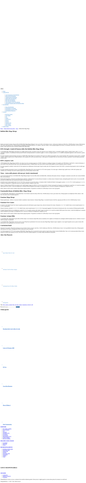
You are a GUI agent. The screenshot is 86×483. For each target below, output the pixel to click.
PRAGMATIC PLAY (7, 436)
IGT (6, 116)
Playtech (7, 121)
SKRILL (4, 455)
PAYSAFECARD (6, 453)
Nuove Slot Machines (9, 107)
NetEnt (6, 118)
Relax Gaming (8, 125)
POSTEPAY (5, 454)
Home (4, 91)
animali (10, 304)
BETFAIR (5, 443)
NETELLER (5, 451)
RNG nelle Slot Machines (10, 101)
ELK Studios (7, 115)
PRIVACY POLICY (7, 476)
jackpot (20, 304)
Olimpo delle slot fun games (9, 128)
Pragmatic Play (8, 122)
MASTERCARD (6, 450)
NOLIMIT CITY (6, 433)
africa (17, 128)
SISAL (4, 445)
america (7, 304)
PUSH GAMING (6, 437)
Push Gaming (8, 124)
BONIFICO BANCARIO (8, 449)
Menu (2, 88)
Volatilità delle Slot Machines (11, 97)
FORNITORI (3, 426)
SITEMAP (5, 477)
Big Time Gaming (8, 114)
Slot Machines (6, 104)
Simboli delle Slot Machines (10, 98)
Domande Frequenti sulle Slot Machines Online (14, 103)
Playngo (7, 120)
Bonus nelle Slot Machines (10, 96)
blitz (13, 304)
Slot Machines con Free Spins (11, 109)
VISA (4, 456)
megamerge (24, 304)
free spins (17, 304)
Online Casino (6, 126)
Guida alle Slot (6, 92)
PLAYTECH (5, 435)
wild (32, 304)
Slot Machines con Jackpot (10, 108)
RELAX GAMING (6, 438)
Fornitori (4, 111)
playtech (29, 304)
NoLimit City (8, 119)
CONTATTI (5, 475)
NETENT (5, 432)
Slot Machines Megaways (10, 110)
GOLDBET (5, 442)
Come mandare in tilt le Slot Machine (12, 102)
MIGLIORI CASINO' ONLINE (7, 440)
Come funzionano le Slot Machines (12, 94)
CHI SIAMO (3, 473)
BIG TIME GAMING (7, 428)
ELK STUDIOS (6, 429)
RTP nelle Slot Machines (10, 99)
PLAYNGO (5, 434)
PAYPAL (4, 452)
